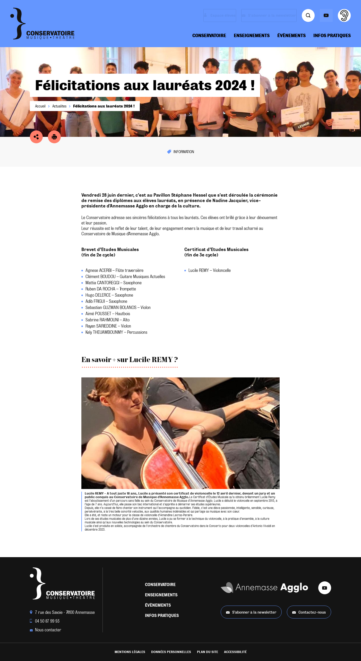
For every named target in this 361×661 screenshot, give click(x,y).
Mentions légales (130, 652)
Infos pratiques (332, 35)
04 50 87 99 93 (44, 621)
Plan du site (207, 652)
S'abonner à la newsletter (251, 612)
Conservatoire (209, 35)
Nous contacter (45, 629)
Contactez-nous (309, 612)
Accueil (40, 106)
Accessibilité (235, 652)
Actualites (59, 106)
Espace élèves (210, 15)
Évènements (291, 35)
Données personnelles (171, 652)
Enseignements (252, 35)
